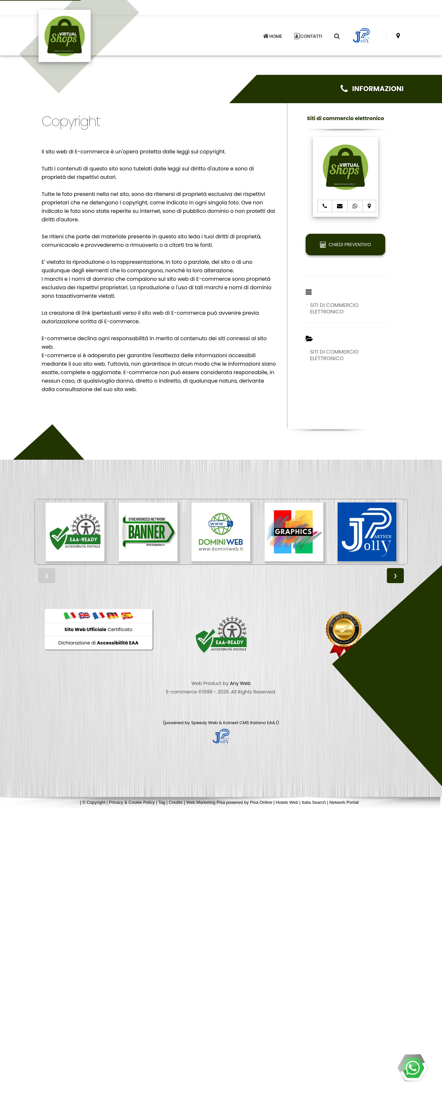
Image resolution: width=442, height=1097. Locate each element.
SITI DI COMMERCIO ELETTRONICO (334, 308)
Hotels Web (287, 802)
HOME (272, 32)
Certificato (98, 629)
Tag (161, 802)
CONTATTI (308, 32)
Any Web (240, 683)
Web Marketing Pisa (205, 802)
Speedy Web (204, 723)
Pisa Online (261, 802)
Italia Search (314, 802)
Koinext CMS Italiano (245, 723)
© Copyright (93, 802)
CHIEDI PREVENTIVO (345, 244)
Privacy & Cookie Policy (132, 802)
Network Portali (344, 802)
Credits (176, 802)
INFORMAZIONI (372, 88)
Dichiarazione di (98, 643)
